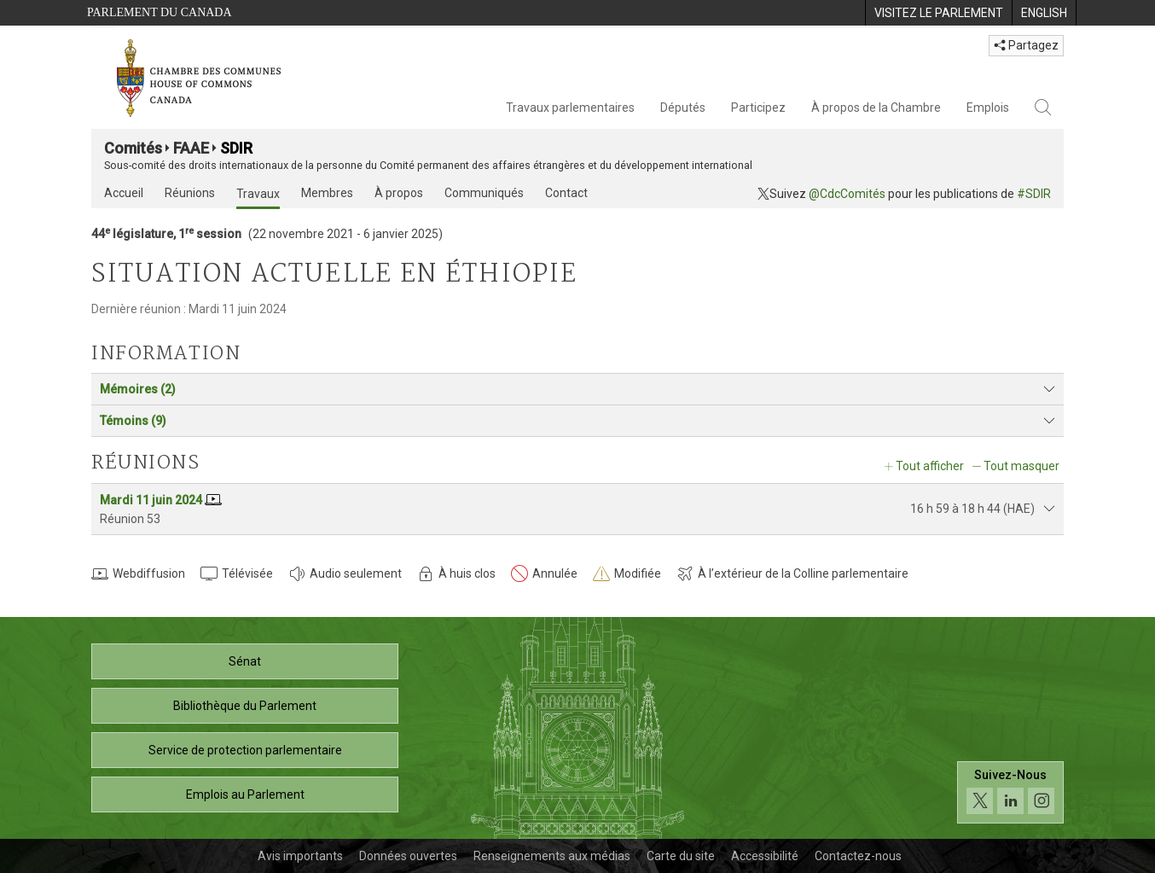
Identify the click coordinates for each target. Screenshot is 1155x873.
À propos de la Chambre (876, 107)
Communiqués (484, 193)
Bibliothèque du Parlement (244, 706)
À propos (398, 193)
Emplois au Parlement (245, 794)
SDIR (236, 148)
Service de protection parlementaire (245, 750)
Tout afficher (930, 466)
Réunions (190, 193)
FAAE (191, 148)
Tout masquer (1021, 466)
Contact (566, 193)
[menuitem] (938, 13)
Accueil (123, 193)
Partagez (1026, 45)
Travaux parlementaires (570, 107)
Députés (682, 107)
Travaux (258, 194)
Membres (327, 193)
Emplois (987, 107)
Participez (758, 107)
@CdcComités (847, 194)
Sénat (245, 661)
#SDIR (1034, 194)
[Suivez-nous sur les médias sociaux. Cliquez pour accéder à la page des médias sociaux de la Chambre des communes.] (1010, 792)
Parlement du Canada (159, 12)
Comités (133, 148)
